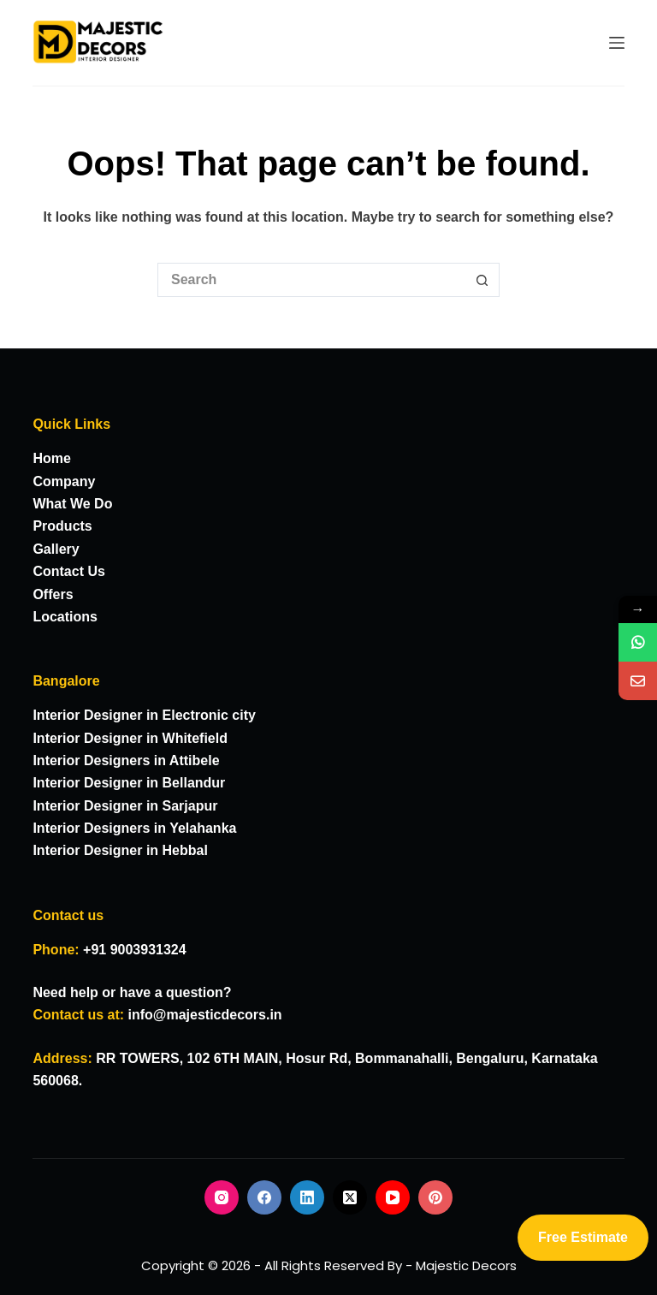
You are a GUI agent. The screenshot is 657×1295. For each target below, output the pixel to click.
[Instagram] (221, 1197)
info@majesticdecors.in (205, 1014)
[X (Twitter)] (350, 1197)
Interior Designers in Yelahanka (134, 828)
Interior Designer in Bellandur (129, 782)
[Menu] (616, 42)
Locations (65, 616)
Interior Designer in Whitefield (130, 738)
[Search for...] (311, 280)
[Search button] (482, 280)
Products (62, 526)
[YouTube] (393, 1197)
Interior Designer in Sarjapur (125, 806)
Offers (53, 594)
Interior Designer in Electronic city (144, 715)
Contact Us (68, 571)
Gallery (56, 549)
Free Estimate (583, 1237)
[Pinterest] (435, 1197)
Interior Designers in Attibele (126, 760)
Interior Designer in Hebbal (120, 850)
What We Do (72, 503)
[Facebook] (264, 1197)
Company (64, 481)
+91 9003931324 (134, 949)
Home (51, 458)
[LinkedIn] (307, 1197)
